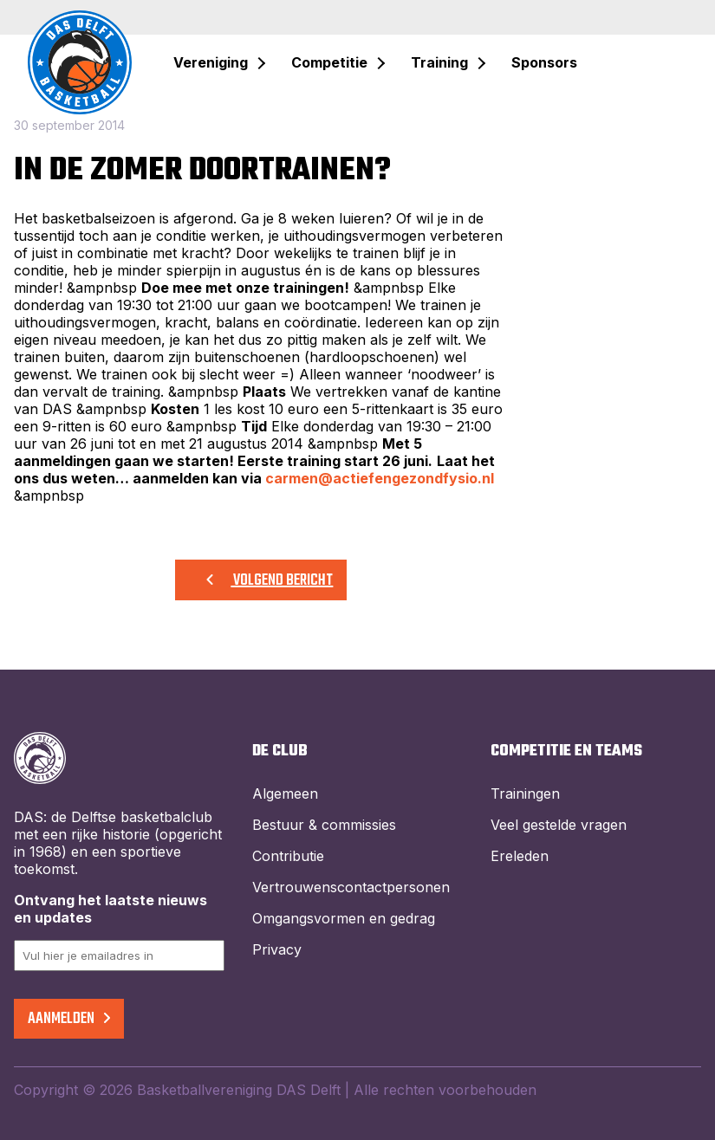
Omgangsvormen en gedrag (343, 918)
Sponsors (544, 62)
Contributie (288, 856)
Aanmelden (69, 1019)
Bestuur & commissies (324, 824)
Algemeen (285, 793)
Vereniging (210, 62)
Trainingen (525, 793)
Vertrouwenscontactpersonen (351, 887)
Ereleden (520, 856)
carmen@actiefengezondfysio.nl (379, 478)
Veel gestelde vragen (559, 824)
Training (439, 62)
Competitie (329, 62)
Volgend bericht (261, 580)
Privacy (277, 949)
